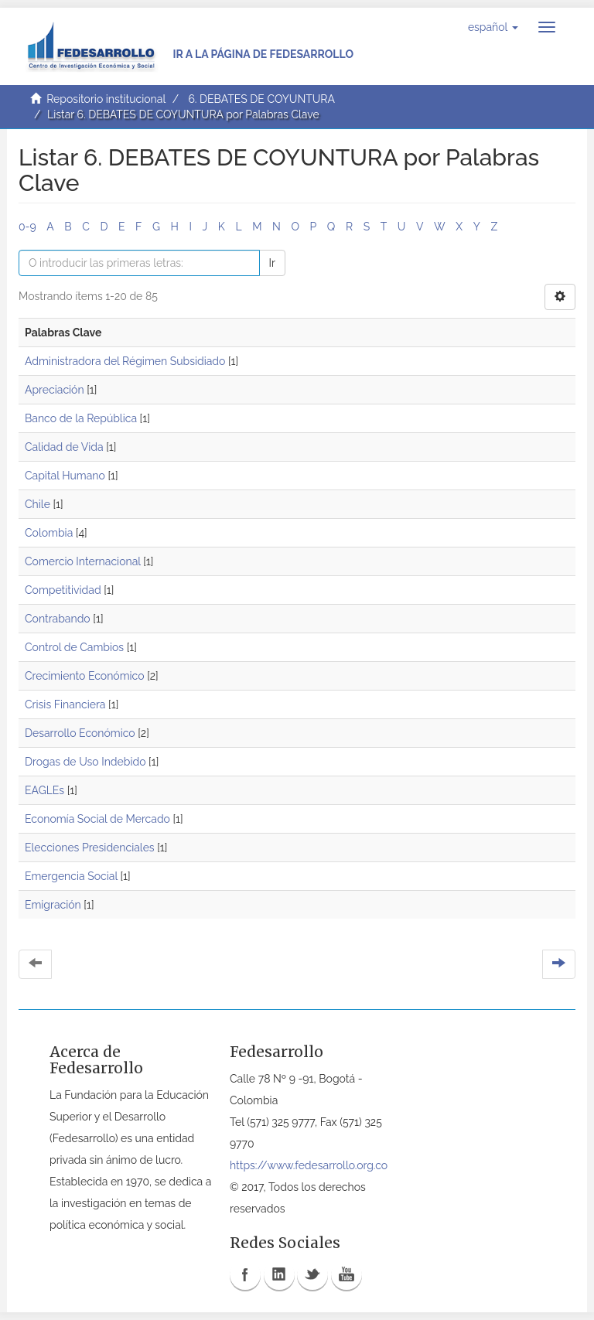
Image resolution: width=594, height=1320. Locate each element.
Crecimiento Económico (85, 676)
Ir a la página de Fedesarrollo (262, 54)
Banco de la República (81, 418)
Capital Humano (65, 475)
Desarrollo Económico (80, 733)
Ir (272, 263)
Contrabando (57, 618)
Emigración (53, 905)
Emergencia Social (71, 876)
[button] (493, 27)
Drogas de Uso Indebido (85, 762)
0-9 (27, 226)
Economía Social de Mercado (97, 819)
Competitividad (63, 590)
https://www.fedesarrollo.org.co (308, 1165)
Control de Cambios (74, 647)
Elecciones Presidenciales (90, 847)
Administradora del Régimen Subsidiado (125, 361)
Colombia (49, 533)
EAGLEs (44, 790)
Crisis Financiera (65, 704)
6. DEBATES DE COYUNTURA (261, 99)
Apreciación (54, 390)
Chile (37, 504)
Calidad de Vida (64, 447)
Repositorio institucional (106, 99)
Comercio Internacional (83, 561)
